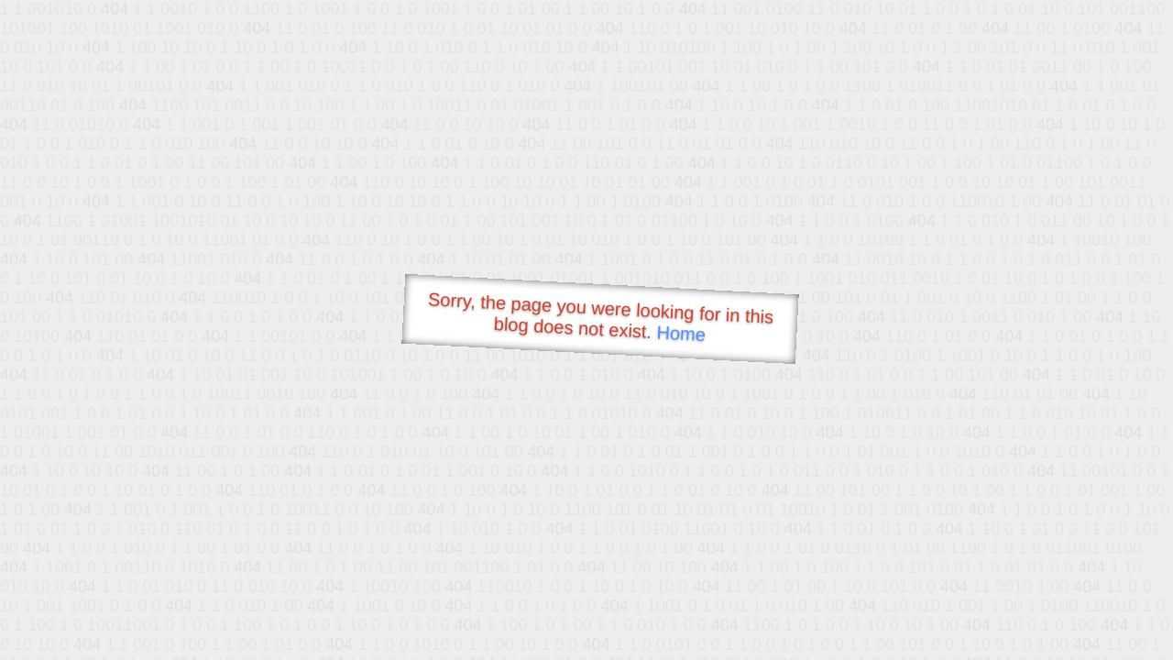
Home (681, 333)
